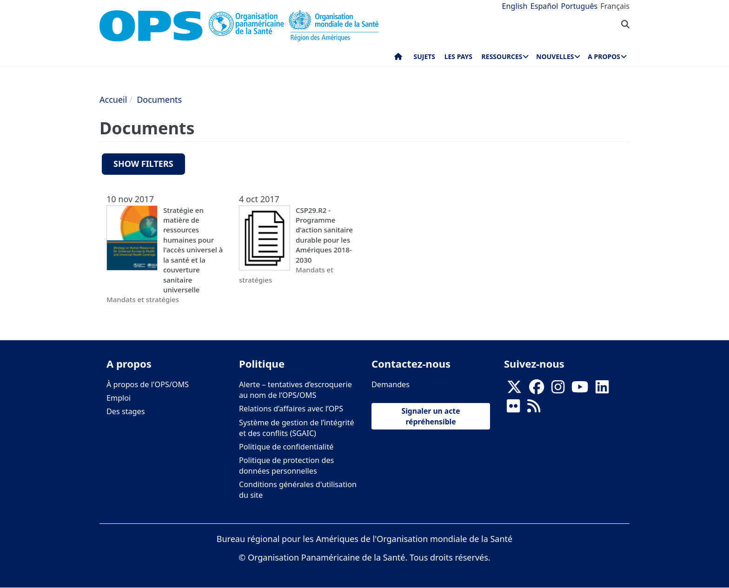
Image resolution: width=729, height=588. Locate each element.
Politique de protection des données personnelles (286, 465)
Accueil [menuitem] (398, 58)
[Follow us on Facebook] (536, 390)
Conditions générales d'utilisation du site (298, 489)
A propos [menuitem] (604, 56)
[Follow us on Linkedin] (602, 390)
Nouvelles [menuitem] (555, 56)
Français (615, 6)
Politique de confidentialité (286, 447)
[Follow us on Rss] (533, 409)
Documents (159, 99)
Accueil (113, 99)
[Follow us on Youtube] (579, 390)
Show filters (143, 163)
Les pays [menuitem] (458, 56)
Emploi (118, 398)
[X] (514, 390)
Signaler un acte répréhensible (431, 416)
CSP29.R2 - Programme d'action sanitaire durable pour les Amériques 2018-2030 (324, 234)
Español (544, 6)
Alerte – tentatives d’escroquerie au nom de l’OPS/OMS (295, 389)
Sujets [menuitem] (425, 56)
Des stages (125, 411)
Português (579, 6)
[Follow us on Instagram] (557, 390)
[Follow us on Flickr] (513, 409)
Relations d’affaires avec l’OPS (291, 408)
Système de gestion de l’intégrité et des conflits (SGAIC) (296, 427)
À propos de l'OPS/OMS (147, 384)
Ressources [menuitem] (502, 56)
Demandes (390, 384)
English (515, 6)
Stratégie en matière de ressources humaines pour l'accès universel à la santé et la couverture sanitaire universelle (193, 249)
